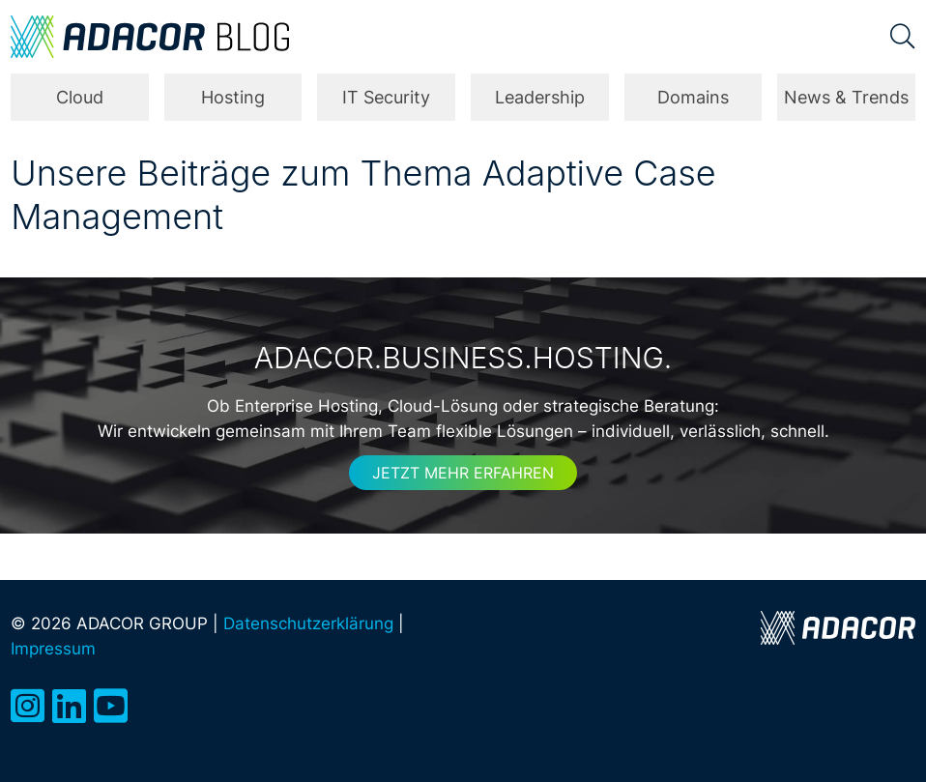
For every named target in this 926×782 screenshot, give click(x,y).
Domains (693, 97)
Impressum (53, 648)
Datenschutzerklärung (308, 623)
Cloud (79, 97)
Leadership (540, 97)
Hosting (233, 97)
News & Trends (846, 97)
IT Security (386, 97)
